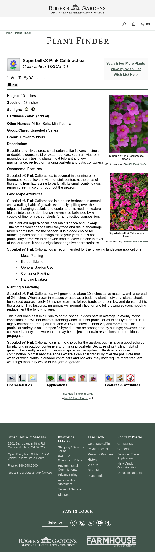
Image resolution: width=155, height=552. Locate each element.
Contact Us (125, 443)
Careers (123, 449)
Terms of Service (69, 489)
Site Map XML (84, 393)
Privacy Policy (68, 475)
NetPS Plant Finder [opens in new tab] (76, 398)
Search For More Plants (125, 63)
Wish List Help (126, 74)
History (92, 459)
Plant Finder (96, 475)
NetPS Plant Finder (136, 164)
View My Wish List (126, 69)
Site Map (67, 393)
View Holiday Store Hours (27, 458)
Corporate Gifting (100, 443)
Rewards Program (100, 454)
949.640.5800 (28, 465)
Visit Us (93, 465)
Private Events (98, 449)
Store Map (95, 470)
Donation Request (129, 473)
